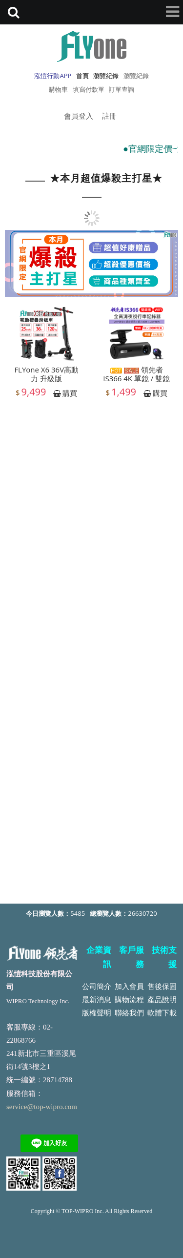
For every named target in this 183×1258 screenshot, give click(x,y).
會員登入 (78, 116)
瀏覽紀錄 (136, 75)
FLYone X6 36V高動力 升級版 (46, 377)
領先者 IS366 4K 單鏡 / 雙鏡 (136, 377)
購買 (69, 395)
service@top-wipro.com (41, 1107)
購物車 (58, 89)
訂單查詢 (121, 89)
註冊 (109, 116)
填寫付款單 (88, 89)
